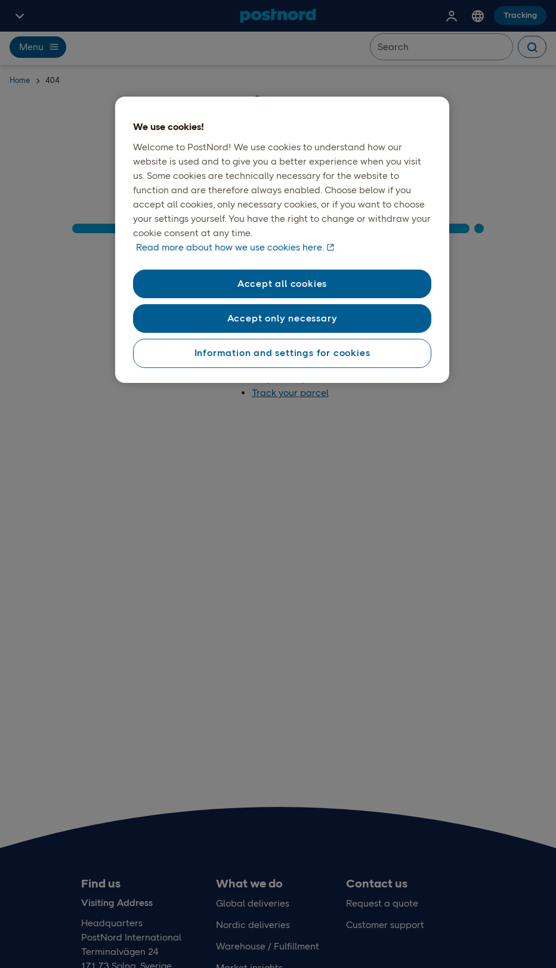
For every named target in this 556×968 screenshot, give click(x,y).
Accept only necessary (282, 318)
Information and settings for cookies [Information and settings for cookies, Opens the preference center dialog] (282, 352)
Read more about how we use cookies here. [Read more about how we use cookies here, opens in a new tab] (230, 247)
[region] (282, 240)
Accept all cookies (282, 283)
